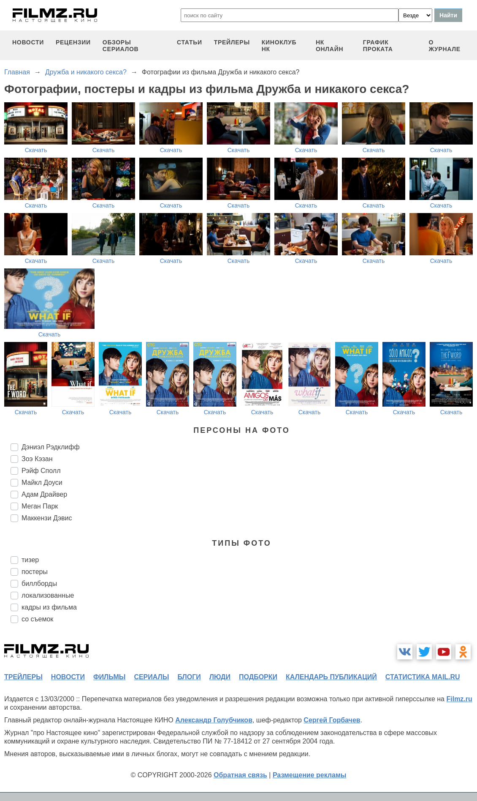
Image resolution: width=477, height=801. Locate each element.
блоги (189, 677)
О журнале (444, 45)
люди (219, 677)
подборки (258, 677)
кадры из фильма (49, 607)
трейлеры (232, 42)
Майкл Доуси (42, 482)
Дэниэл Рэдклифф (51, 447)
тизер (30, 559)
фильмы (109, 677)
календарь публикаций (331, 677)
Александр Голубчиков (213, 720)
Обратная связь (240, 775)
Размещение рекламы (310, 775)
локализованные (48, 595)
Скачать (36, 150)
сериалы (151, 677)
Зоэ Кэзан (37, 458)
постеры (35, 571)
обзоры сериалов (121, 45)
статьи (189, 42)
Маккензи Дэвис (47, 518)
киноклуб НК (279, 45)
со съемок (37, 619)
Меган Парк (40, 506)
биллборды (39, 583)
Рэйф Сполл (41, 470)
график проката (378, 45)
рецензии (73, 42)
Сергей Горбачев (332, 720)
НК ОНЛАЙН (329, 45)
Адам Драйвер (44, 494)
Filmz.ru (459, 699)
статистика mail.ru (422, 677)
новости (28, 42)
